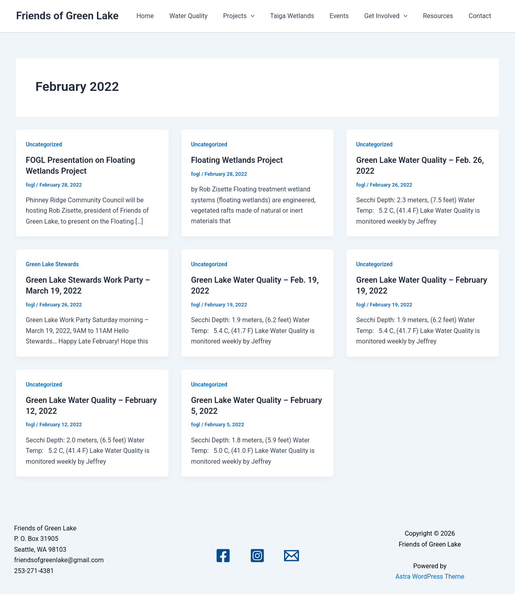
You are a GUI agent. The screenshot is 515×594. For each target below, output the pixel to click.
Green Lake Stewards (52, 264)
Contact (481, 16)
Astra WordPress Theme (429, 575)
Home (165, 16)
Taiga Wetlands (304, 16)
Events (348, 16)
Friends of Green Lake (67, 16)
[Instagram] (257, 554)
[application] (266, 16)
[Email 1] (291, 554)
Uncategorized (44, 144)
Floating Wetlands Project (237, 160)
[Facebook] (223, 554)
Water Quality (206, 16)
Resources (442, 16)
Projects (253, 16)
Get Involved (392, 16)
